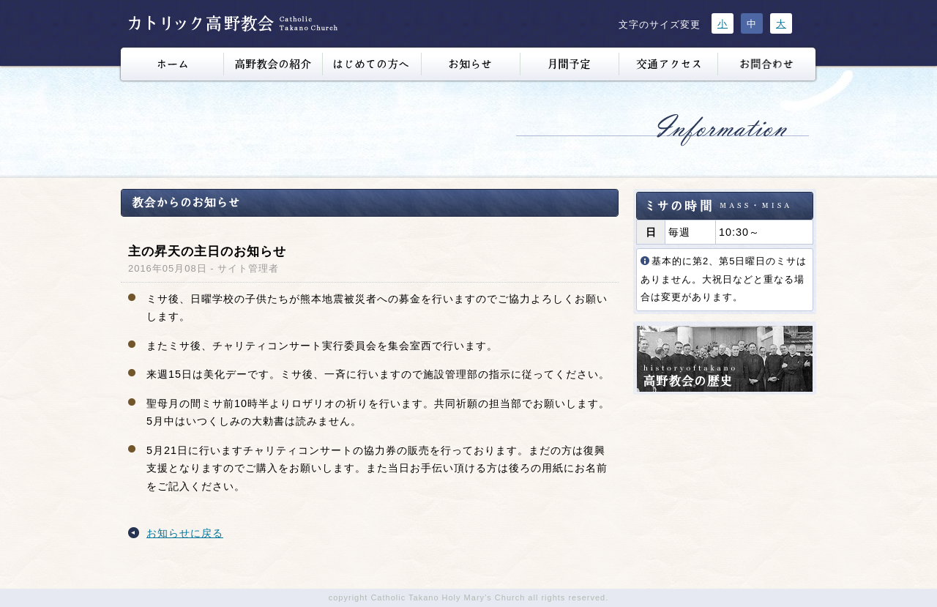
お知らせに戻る (184, 533)
